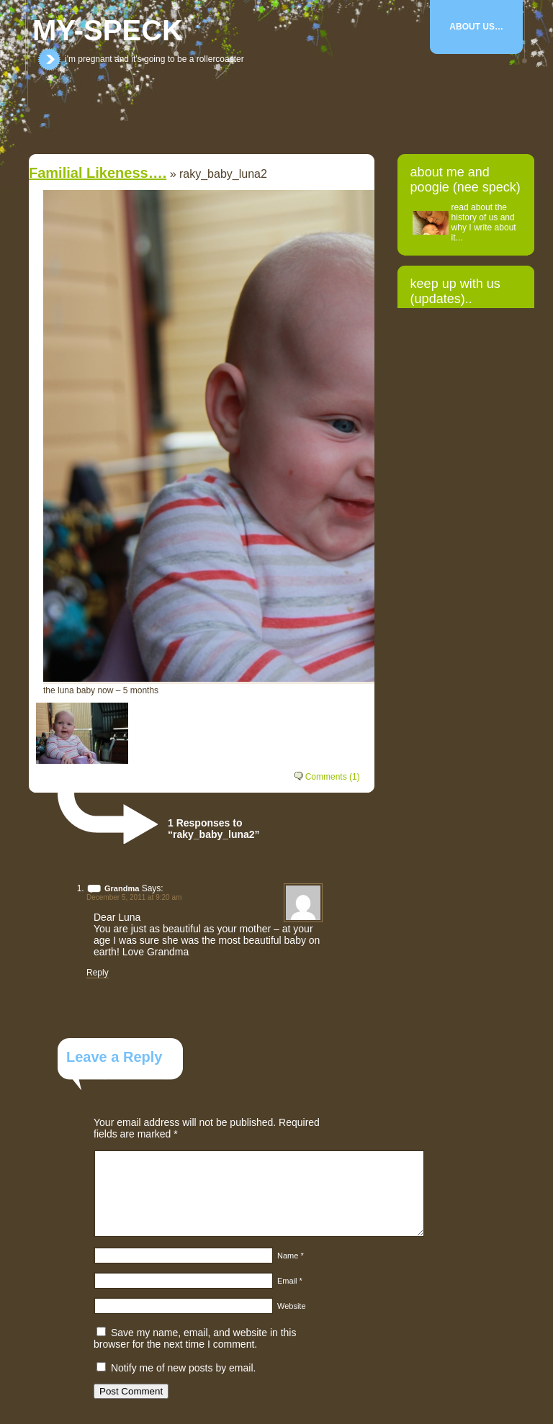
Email (289, 1280)
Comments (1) (332, 777)
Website (291, 1306)
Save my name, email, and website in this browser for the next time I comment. (195, 1338)
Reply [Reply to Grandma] (97, 973)
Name (290, 1255)
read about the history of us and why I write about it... (483, 222)
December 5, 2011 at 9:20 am (133, 897)
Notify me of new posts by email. (183, 1368)
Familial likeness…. (97, 173)
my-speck (107, 30)
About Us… (476, 27)
